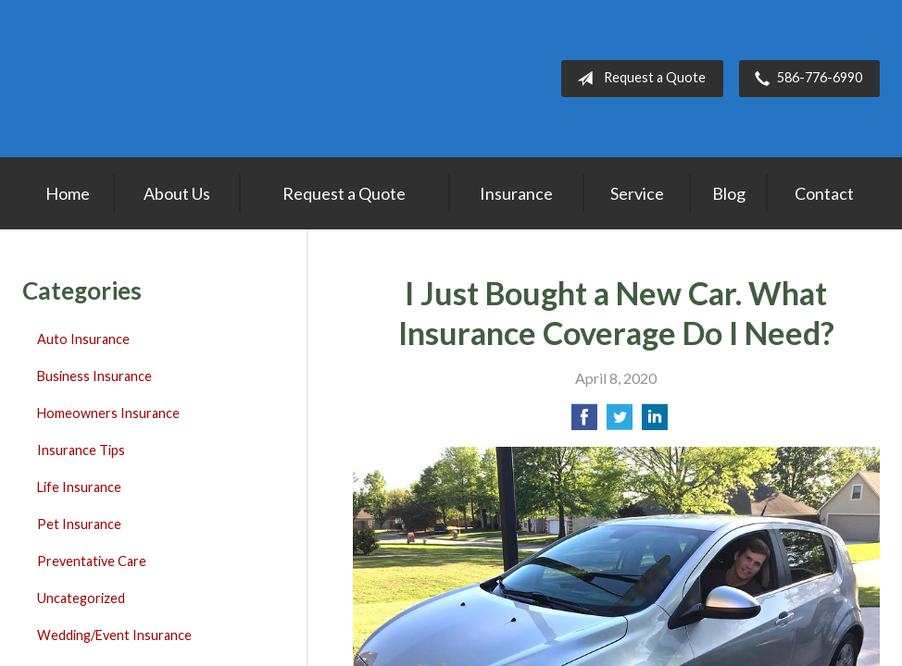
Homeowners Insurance (108, 413)
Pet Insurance (79, 524)
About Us (177, 193)
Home (67, 193)
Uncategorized (81, 598)
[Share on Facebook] (584, 422)
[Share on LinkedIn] (655, 422)
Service (637, 193)
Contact (824, 193)
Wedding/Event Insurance (114, 635)
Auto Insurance (83, 339)
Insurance (516, 193)
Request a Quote (638, 79)
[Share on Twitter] (620, 422)
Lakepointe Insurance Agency (138, 79)
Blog (728, 193)
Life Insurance (79, 487)
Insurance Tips (81, 450)
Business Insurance (94, 376)
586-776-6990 (804, 79)
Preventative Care (91, 561)
